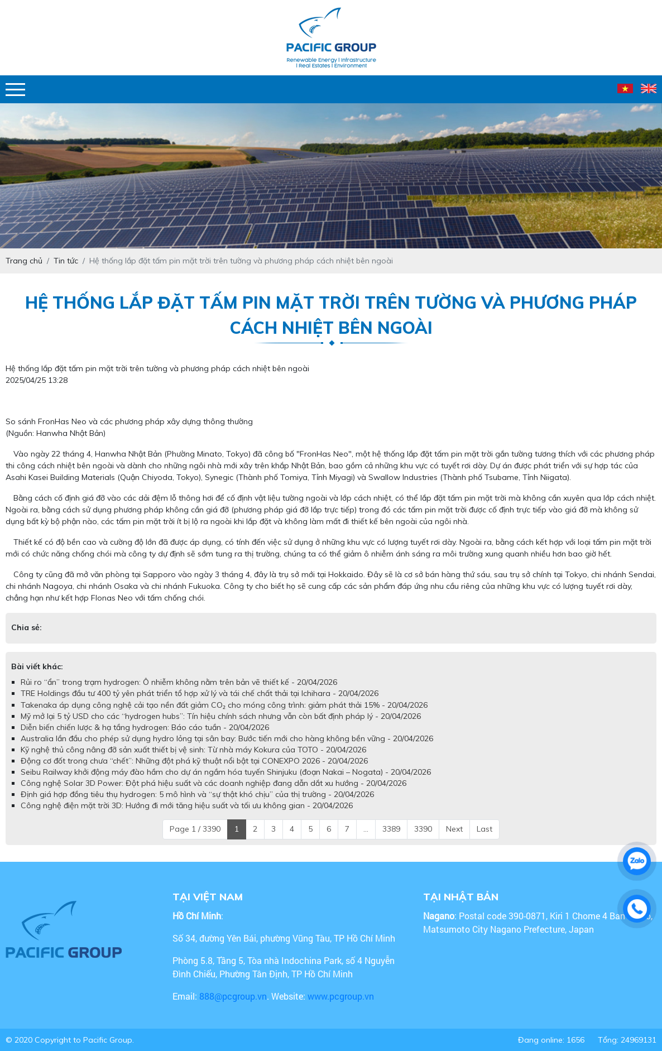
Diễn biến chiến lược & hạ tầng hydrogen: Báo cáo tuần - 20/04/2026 (145, 727)
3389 (391, 829)
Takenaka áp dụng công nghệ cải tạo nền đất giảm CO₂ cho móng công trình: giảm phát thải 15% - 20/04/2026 (224, 705)
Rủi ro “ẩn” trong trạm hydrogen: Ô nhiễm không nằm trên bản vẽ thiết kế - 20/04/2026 (179, 682)
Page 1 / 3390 (195, 829)
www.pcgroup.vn (342, 996)
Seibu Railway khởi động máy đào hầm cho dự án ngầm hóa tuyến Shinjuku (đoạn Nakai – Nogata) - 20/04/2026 (226, 772)
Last (484, 829)
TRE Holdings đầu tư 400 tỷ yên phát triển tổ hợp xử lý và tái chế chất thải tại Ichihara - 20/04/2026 (199, 693)
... (365, 829)
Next (454, 829)
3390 (423, 829)
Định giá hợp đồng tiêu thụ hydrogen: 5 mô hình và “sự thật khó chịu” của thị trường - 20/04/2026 (197, 794)
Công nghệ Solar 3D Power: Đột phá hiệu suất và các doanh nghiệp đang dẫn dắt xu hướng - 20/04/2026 (213, 783)
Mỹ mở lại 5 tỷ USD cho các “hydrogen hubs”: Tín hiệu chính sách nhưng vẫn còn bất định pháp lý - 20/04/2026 (221, 716)
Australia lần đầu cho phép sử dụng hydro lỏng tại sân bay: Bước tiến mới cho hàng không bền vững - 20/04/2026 (227, 738)
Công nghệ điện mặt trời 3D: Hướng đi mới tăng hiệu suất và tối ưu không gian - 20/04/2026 (187, 805)
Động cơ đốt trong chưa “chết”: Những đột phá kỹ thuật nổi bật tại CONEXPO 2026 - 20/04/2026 (194, 761)
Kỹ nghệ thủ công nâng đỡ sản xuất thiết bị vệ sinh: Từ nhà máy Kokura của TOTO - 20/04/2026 (193, 750)
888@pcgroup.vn (233, 996)
